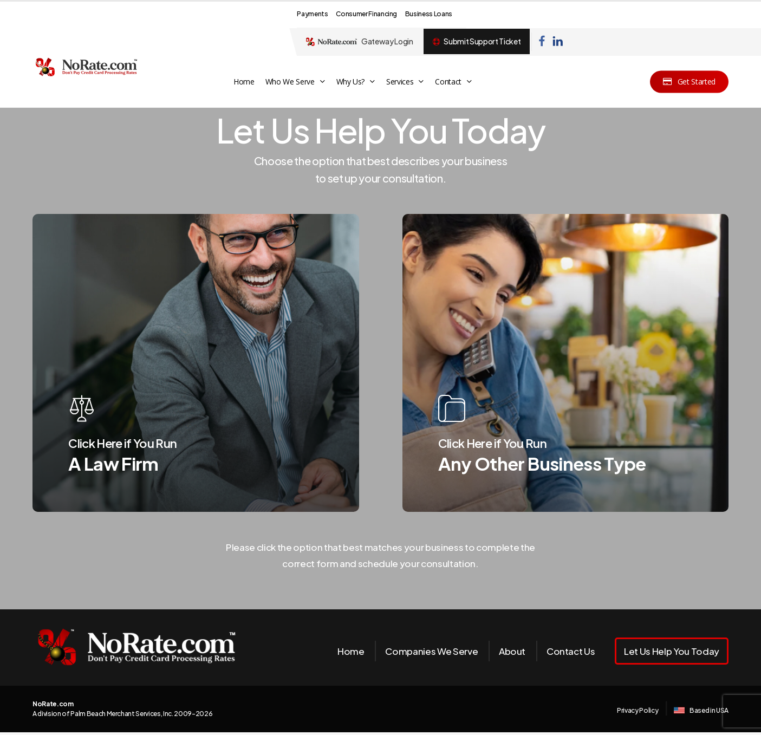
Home (351, 651)
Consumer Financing (366, 14)
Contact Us (571, 651)
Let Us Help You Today (671, 651)
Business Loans (428, 14)
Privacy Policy (637, 710)
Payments (312, 14)
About (512, 651)
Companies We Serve (431, 651)
